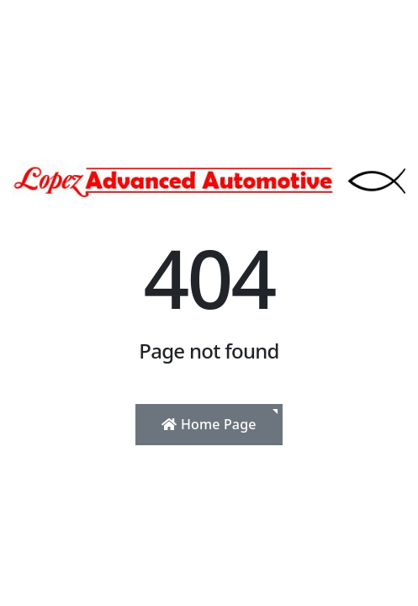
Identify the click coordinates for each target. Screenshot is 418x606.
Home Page (208, 424)
